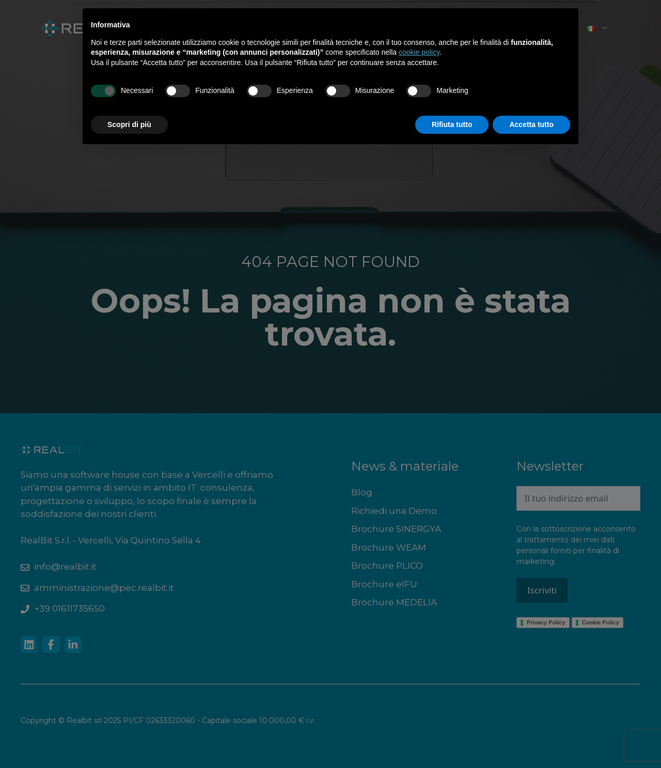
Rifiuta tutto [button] (452, 124)
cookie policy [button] (419, 52)
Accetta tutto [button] (531, 124)
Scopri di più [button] (129, 124)
